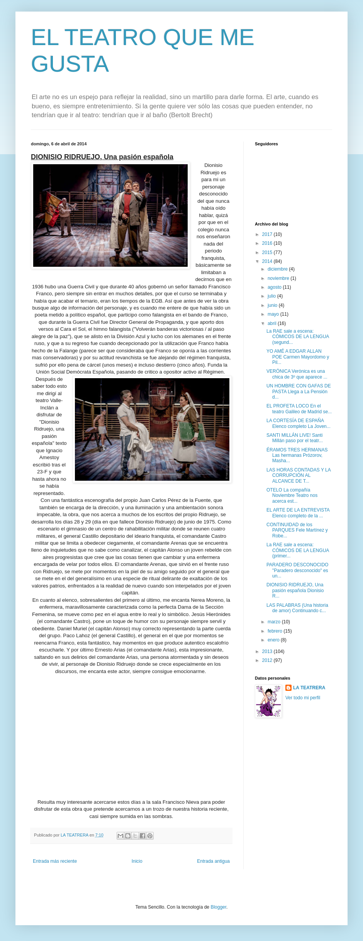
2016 (268, 243)
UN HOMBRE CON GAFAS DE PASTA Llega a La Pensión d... (298, 391)
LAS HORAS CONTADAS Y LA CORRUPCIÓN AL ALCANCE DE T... (298, 475)
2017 (268, 234)
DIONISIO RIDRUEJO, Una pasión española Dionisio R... (295, 590)
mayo (274, 314)
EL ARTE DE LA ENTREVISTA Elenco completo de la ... (297, 512)
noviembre (279, 278)
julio (272, 296)
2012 (268, 660)
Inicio (137, 861)
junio (273, 305)
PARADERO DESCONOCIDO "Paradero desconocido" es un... (297, 570)
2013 (268, 651)
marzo (275, 622)
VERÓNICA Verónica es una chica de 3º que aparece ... (296, 374)
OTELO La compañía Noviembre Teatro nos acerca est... (291, 495)
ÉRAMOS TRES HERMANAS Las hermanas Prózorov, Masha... (296, 455)
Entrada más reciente (55, 861)
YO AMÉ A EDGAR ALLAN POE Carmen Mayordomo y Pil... (297, 356)
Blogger (218, 907)
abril (273, 323)
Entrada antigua (213, 861)
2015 (268, 252)
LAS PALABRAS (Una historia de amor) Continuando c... (297, 608)
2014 (268, 261)
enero (274, 640)
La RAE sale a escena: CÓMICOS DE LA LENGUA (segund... (297, 336)
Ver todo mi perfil (302, 697)
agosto (275, 287)
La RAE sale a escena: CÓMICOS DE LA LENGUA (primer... (297, 550)
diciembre (278, 269)
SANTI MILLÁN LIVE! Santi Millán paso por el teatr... (294, 438)
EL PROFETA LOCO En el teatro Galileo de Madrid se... (299, 408)
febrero (275, 631)
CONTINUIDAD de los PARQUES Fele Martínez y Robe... (297, 530)
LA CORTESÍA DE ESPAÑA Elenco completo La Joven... (298, 423)
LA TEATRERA (309, 687)
